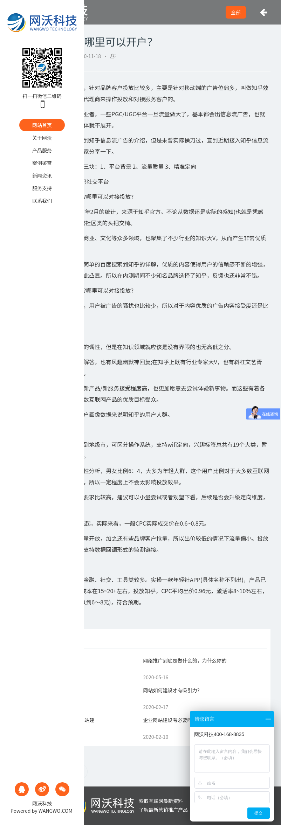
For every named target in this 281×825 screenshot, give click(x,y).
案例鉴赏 (42, 162)
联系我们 (42, 200)
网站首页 (42, 125)
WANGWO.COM (56, 810)
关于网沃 (42, 137)
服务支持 (42, 188)
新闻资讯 (42, 175)
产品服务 (42, 150)
